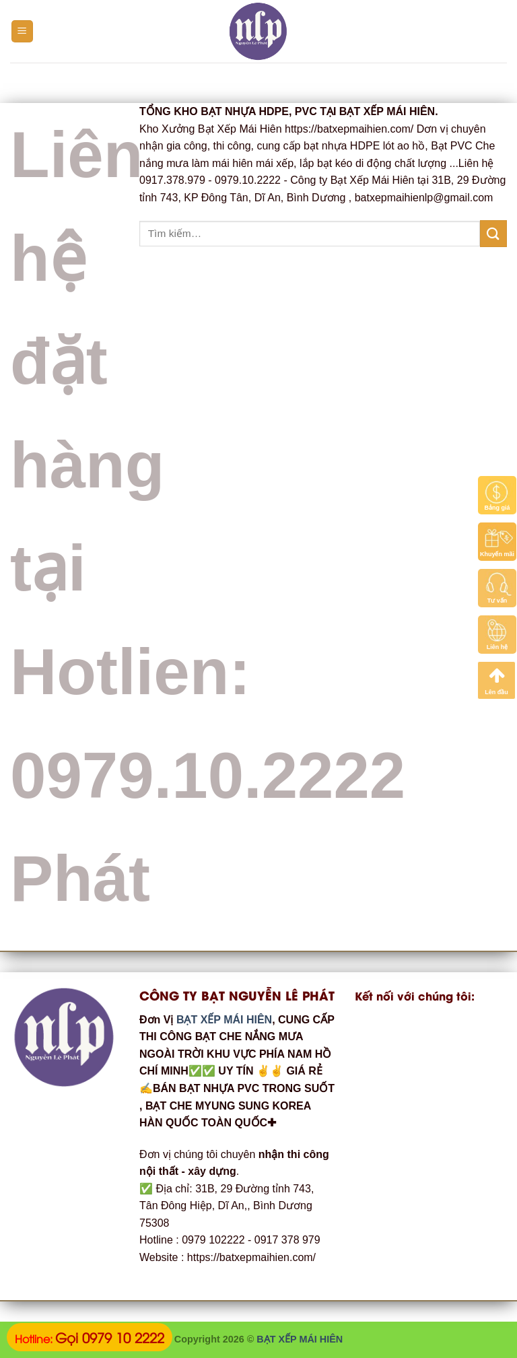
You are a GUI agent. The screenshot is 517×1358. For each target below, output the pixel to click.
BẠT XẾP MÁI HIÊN (222, 1019)
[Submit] (493, 233)
